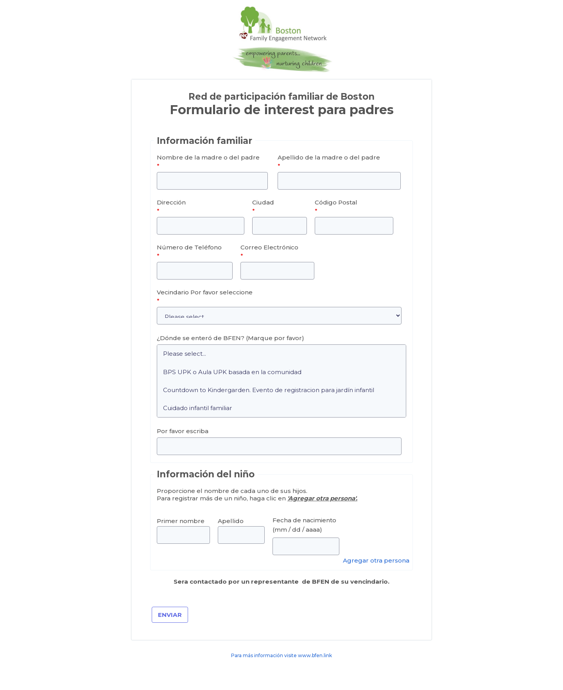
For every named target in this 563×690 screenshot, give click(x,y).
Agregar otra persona (376, 560)
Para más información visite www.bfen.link (281, 655)
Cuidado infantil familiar (281, 408)
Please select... (281, 354)
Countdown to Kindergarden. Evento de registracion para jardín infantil (281, 390)
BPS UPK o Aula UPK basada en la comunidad (281, 372)
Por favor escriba (182, 431)
